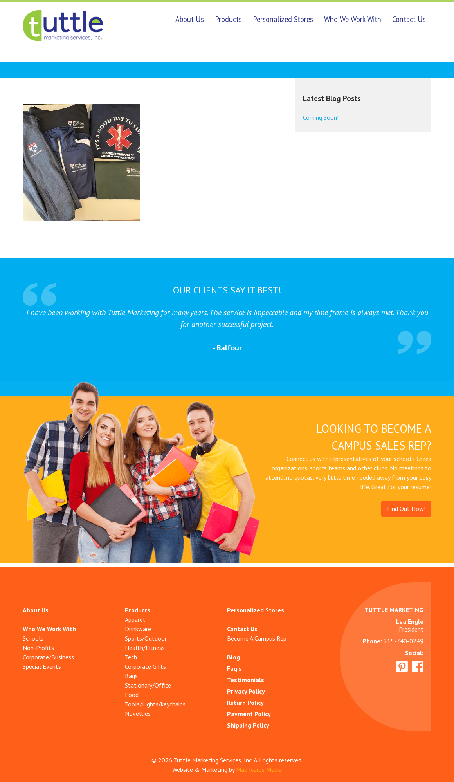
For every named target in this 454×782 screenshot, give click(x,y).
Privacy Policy (246, 691)
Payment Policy (249, 714)
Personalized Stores (283, 19)
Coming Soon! (321, 117)
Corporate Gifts (145, 666)
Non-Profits (38, 648)
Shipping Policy (248, 725)
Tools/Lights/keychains (155, 704)
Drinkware (138, 629)
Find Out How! (406, 509)
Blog (233, 657)
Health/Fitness (145, 648)
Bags (131, 676)
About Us (189, 19)
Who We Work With (352, 19)
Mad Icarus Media (259, 769)
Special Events (42, 666)
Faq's (234, 668)
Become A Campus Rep (256, 638)
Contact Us (409, 19)
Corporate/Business (48, 657)
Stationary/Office (148, 685)
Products (228, 19)
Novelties (138, 713)
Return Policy (245, 702)
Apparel (135, 619)
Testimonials (245, 680)
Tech (131, 657)
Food (132, 695)
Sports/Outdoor (146, 638)
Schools (33, 638)
